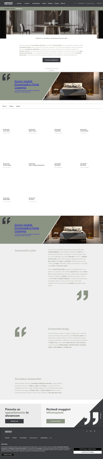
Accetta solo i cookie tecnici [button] (88, 449)
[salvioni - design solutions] (8, 3)
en (51, 437)
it (48, 437)
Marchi (13, 8)
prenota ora (14, 421)
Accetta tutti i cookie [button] (88, 452)
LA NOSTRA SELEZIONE (51, 68)
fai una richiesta (56, 421)
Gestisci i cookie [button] (8, 454)
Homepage (7, 8)
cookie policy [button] (39, 448)
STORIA (51, 70)
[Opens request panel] (99, 3)
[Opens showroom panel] (81, 3)
